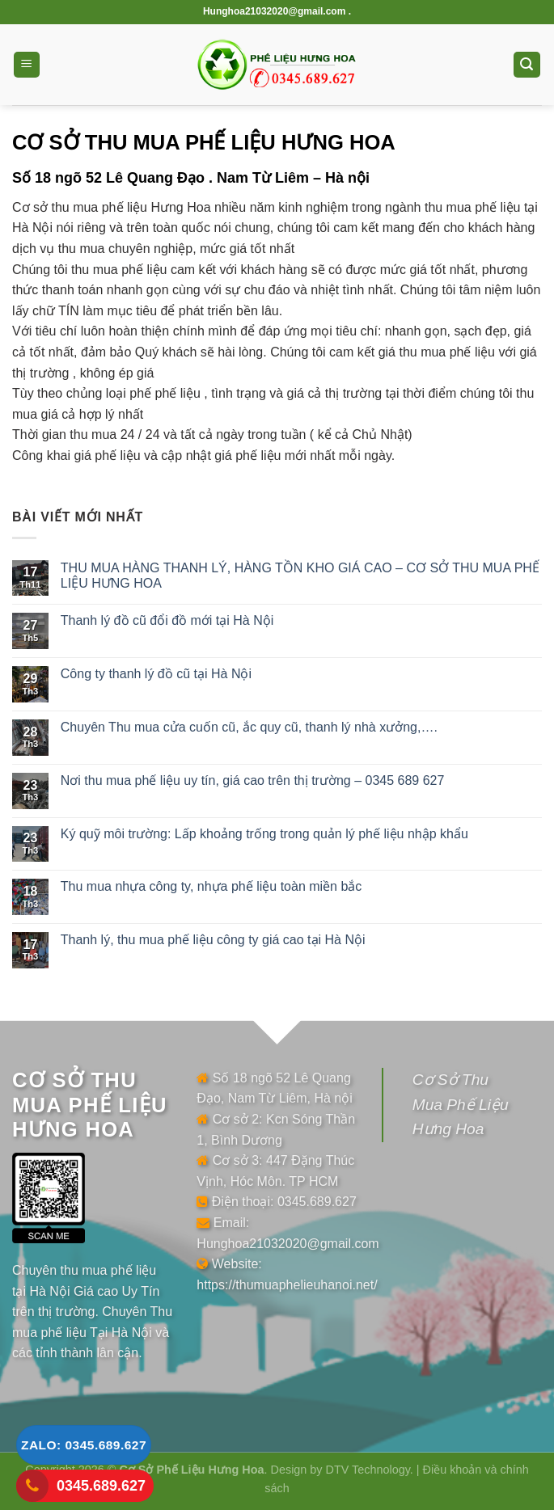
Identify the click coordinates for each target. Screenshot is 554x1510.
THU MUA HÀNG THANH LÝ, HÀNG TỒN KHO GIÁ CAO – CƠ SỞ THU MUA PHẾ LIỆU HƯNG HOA (300, 575)
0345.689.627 (101, 1486)
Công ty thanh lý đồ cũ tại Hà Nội (156, 674)
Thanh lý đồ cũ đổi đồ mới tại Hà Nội (167, 620)
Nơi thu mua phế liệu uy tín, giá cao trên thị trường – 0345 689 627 (253, 780)
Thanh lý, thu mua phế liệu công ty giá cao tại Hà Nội (213, 940)
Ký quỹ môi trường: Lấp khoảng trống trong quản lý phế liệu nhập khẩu (264, 834)
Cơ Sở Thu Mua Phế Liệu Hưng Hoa (460, 1104)
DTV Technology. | (374, 1469)
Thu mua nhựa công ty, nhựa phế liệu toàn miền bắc (211, 886)
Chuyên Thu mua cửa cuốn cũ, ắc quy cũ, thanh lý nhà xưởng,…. (249, 727)
